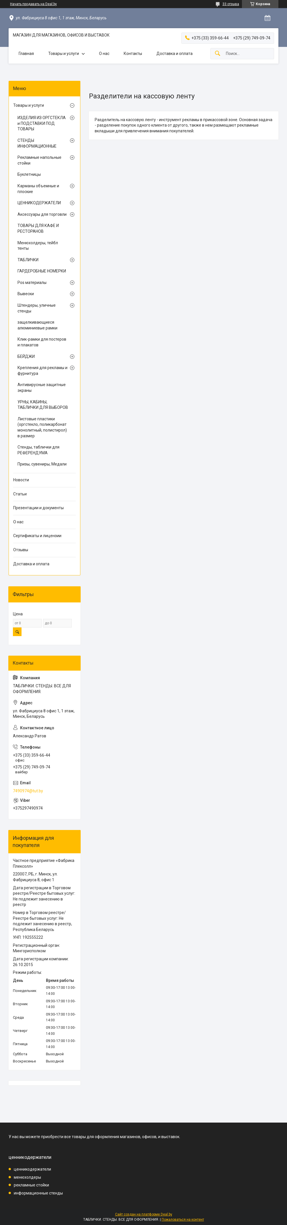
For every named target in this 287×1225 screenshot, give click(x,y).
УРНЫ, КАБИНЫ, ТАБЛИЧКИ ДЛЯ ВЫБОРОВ (43, 405)
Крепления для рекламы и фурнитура (42, 370)
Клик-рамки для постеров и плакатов (42, 342)
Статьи (20, 494)
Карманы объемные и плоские (38, 189)
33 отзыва (230, 4)
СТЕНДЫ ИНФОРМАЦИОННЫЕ (37, 143)
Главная (26, 53)
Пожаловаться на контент (183, 1220)
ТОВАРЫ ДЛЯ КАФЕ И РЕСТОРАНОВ (38, 228)
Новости (21, 480)
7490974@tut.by (28, 791)
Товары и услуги (63, 53)
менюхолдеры (27, 1177)
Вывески (26, 293)
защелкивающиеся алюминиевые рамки (37, 325)
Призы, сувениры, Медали (42, 464)
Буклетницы (29, 174)
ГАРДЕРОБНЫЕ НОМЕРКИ (42, 271)
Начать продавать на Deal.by (33, 4)
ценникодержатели (32, 1169)
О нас (104, 53)
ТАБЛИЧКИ (28, 259)
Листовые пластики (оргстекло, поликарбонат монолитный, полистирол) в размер (42, 427)
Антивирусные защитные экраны (42, 387)
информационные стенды (38, 1193)
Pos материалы (32, 282)
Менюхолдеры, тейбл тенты (38, 246)
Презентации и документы (38, 507)
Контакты (133, 53)
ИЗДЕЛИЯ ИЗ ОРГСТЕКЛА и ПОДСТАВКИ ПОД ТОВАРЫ (42, 123)
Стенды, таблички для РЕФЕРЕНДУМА (38, 450)
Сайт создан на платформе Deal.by (143, 1214)
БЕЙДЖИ (26, 356)
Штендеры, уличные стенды (37, 308)
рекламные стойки (31, 1185)
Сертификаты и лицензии (37, 535)
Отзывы (20, 549)
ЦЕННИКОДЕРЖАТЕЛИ (39, 203)
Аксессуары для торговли (42, 214)
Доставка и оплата (174, 53)
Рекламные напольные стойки (39, 160)
